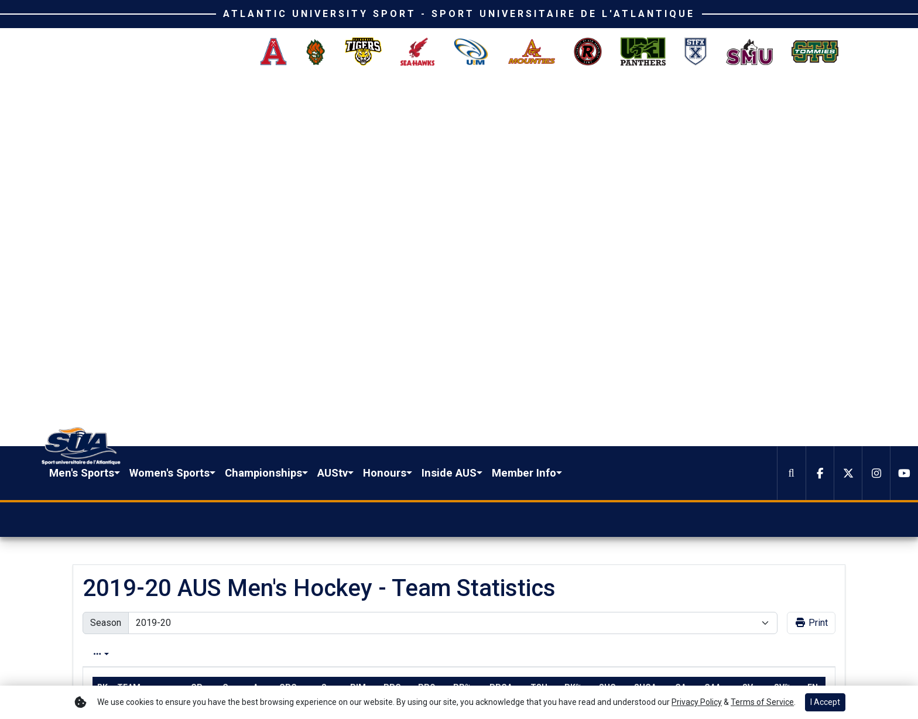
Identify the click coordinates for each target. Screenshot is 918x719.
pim (358, 316)
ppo (427, 316)
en (812, 316)
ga (680, 316)
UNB (125, 338)
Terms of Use (744, 667)
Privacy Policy (809, 667)
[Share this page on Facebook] (123, 521)
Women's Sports (375, 101)
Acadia (130, 383)
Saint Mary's (139, 360)
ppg (392, 316)
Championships (469, 101)
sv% (782, 316)
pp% (462, 316)
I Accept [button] (825, 702)
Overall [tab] (105, 283)
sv (747, 316)
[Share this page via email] (179, 521)
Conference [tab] (168, 283)
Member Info (730, 101)
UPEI (125, 427)
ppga (500, 316)
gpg (288, 316)
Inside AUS (655, 101)
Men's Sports (287, 101)
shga (645, 316)
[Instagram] (876, 102)
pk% (573, 316)
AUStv (538, 101)
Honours (590, 101)
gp (197, 316)
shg (607, 316)
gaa (712, 316)
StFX (126, 405)
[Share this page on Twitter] (151, 521)
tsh (538, 316)
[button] (290, 102)
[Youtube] (904, 102)
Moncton (133, 449)
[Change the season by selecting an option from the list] (452, 252)
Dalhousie (135, 472)
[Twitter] (848, 102)
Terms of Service (762, 702)
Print (811, 252)
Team (129, 316)
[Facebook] (820, 102)
